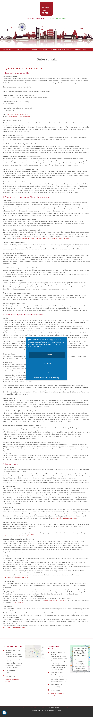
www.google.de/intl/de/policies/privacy (15, 577)
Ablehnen (46, 363)
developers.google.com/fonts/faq (55, 600)
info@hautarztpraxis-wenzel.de (18, 114)
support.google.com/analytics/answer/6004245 (18, 535)
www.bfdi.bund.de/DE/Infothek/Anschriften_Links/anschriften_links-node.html (43, 238)
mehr (47, 372)
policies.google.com (17, 602)
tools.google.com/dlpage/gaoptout (64, 518)
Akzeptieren (46, 355)
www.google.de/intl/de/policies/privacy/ (15, 628)
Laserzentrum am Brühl (57, 18)
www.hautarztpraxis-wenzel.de (19, 116)
